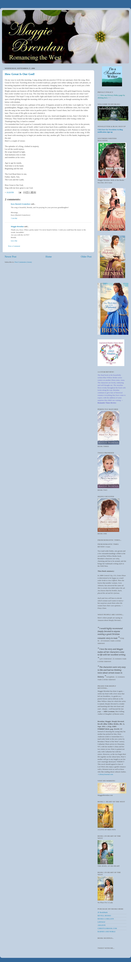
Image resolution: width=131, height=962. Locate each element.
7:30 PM (14, 218)
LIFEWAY (101, 922)
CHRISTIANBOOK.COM (107, 928)
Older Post (86, 256)
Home (49, 256)
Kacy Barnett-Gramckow (20, 204)
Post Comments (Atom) (23, 262)
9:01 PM (14, 241)
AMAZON (101, 925)
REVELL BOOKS (104, 916)
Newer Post (10, 256)
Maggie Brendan (17, 226)
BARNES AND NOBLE (106, 932)
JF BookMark (103, 912)
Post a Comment (14, 246)
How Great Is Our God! (20, 74)
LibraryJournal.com (106, 774)
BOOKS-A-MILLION (106, 919)
